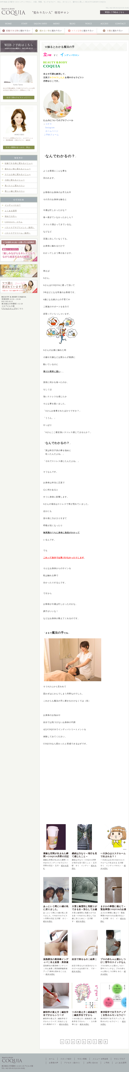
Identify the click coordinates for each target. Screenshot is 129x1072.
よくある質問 (11, 211)
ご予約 (106, 1063)
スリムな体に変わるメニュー (18, 174)
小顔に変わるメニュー (15, 180)
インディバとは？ (13, 205)
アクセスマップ (8, 309)
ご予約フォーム (51, 135)
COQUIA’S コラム (14, 222)
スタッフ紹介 (66, 1059)
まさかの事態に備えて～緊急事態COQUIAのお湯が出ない (113, 909)
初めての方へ (11, 216)
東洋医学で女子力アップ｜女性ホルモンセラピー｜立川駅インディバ (113, 1015)
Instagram (50, 127)
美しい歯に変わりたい (15, 191)
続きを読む (48, 921)
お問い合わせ (92, 1063)
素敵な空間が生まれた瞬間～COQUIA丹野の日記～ (56, 856)
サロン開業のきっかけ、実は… (19, 147)
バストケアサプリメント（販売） (20, 227)
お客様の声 (53, 1063)
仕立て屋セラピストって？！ (19, 97)
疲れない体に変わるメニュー (18, 169)
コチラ (48, 124)
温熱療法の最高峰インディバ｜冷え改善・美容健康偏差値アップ (55, 962)
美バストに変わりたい (15, 186)
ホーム (52, 1059)
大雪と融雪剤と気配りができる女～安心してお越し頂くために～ (84, 909)
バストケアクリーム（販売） (18, 233)
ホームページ (51, 131)
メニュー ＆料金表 (100, 1059)
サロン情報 (82, 1059)
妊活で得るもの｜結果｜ (84, 959)
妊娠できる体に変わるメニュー (19, 163)
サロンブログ (119, 1059)
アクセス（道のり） (72, 1063)
